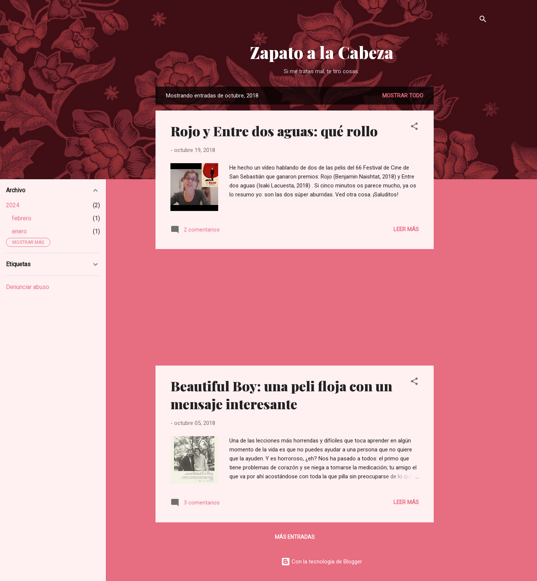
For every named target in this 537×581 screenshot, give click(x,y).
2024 (12, 205)
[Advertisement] (463, 199)
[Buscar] (482, 20)
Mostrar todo (402, 95)
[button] (414, 127)
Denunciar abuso (27, 286)
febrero (21, 218)
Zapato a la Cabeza (321, 52)
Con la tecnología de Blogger (321, 561)
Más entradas (295, 537)
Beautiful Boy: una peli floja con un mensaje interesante (281, 395)
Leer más (406, 229)
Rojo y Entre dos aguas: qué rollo (274, 131)
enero (19, 231)
